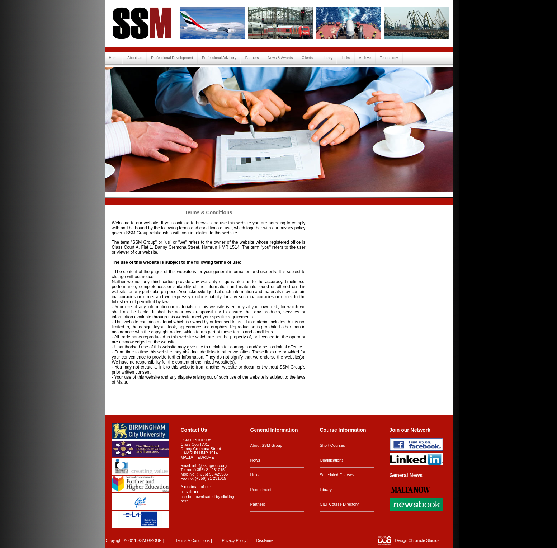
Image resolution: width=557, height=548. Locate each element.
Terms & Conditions (193, 540)
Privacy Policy (234, 540)
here (185, 501)
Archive (365, 58)
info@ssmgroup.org (209, 465)
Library (327, 58)
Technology (389, 58)
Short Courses (332, 445)
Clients (307, 58)
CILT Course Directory (339, 504)
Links (345, 58)
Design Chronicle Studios (417, 540)
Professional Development (172, 58)
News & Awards (280, 58)
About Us (134, 58)
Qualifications (332, 460)
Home (114, 58)
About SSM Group (266, 445)
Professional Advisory (219, 58)
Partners (252, 58)
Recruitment (261, 489)
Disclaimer (265, 540)
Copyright (114, 540)
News (255, 460)
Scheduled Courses (337, 475)
